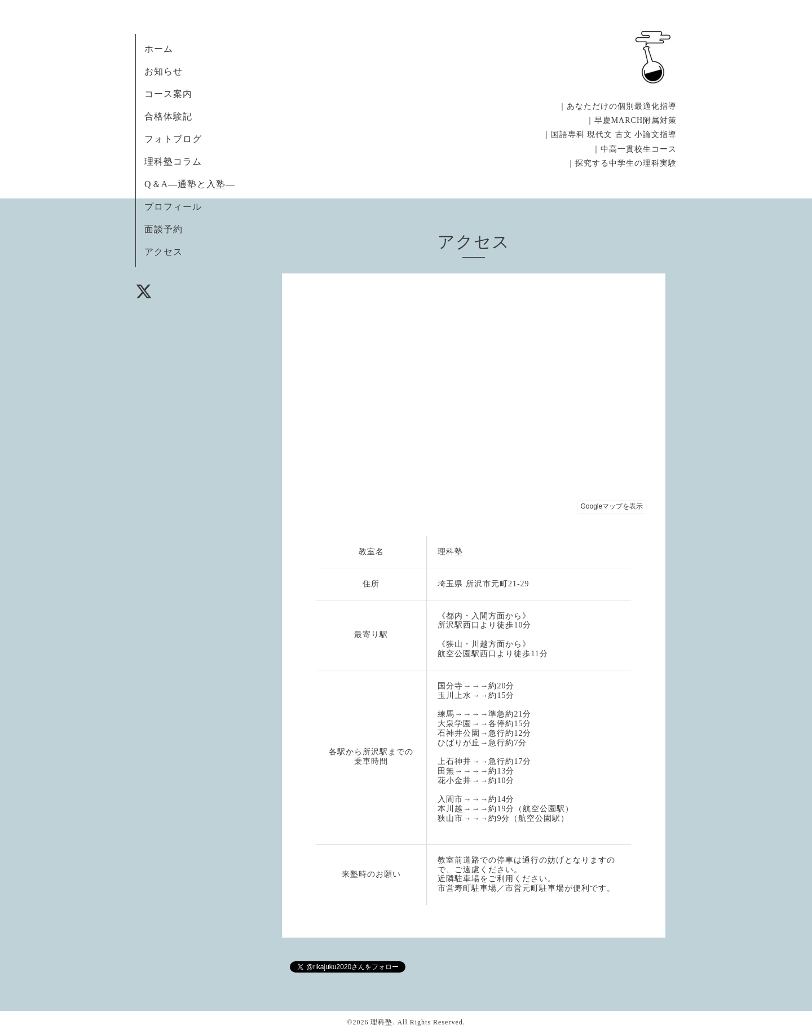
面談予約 (163, 229)
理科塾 (381, 1022)
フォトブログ (173, 139)
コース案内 (168, 94)
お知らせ (163, 71)
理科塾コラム (173, 161)
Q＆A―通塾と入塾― (189, 184)
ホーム (158, 49)
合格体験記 (168, 116)
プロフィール (173, 206)
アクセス (163, 252)
